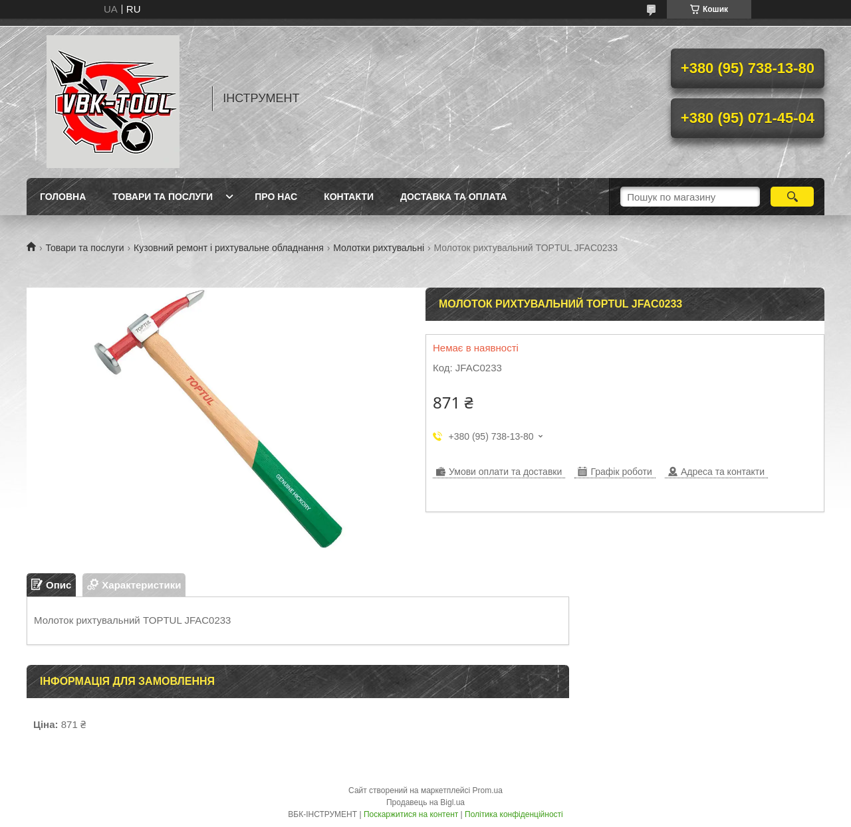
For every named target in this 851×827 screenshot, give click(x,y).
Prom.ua (488, 790)
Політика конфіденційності (514, 814)
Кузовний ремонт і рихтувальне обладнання (229, 247)
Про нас (276, 196)
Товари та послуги (162, 196)
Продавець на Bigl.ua (425, 802)
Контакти (349, 196)
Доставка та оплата (453, 196)
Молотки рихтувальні (378, 247)
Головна (63, 196)
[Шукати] (792, 197)
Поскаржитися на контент (411, 814)
